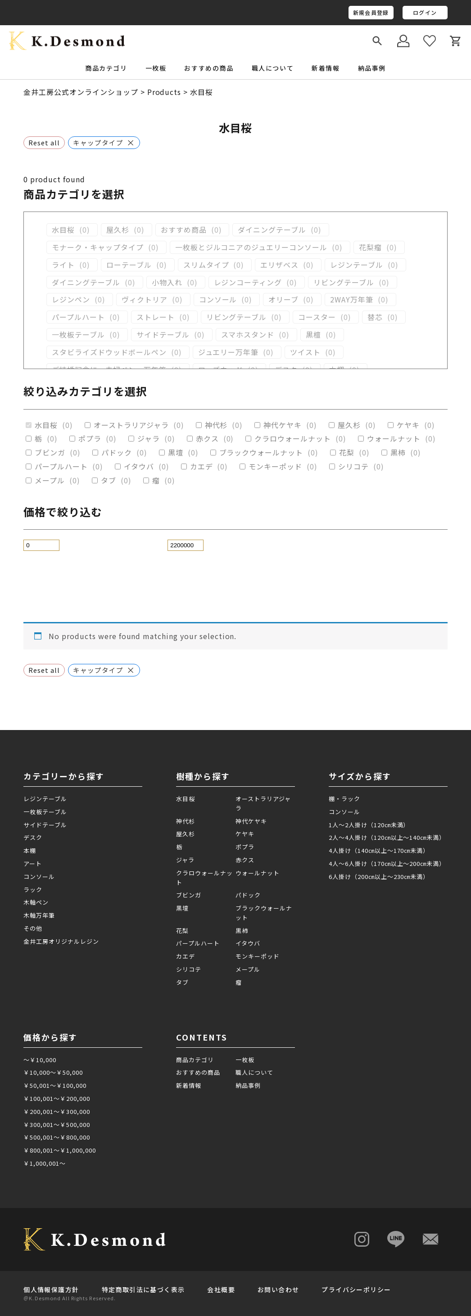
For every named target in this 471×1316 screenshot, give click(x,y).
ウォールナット (394, 438)
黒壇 (175, 452)
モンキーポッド (275, 466)
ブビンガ (50, 452)
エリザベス (279, 265)
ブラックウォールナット (261, 452)
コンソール (218, 299)
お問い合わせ (278, 1289)
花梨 (346, 452)
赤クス (207, 438)
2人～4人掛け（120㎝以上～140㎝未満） (387, 837)
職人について (273, 67)
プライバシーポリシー (356, 1289)
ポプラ (89, 438)
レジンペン (71, 299)
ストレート (155, 317)
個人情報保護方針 (51, 1289)
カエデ (201, 466)
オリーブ (283, 299)
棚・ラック (344, 798)
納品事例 (372, 67)
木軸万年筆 (39, 915)
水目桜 (63, 229)
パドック (116, 452)
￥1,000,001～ (44, 1163)
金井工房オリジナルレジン (61, 941)
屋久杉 (117, 229)
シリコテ (353, 466)
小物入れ (167, 282)
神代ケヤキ (282, 425)
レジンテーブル (356, 265)
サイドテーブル (163, 334)
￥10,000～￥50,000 (52, 1072)
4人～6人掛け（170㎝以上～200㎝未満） (387, 863)
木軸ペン (36, 902)
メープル (50, 480)
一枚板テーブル (78, 334)
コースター (317, 317)
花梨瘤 (370, 247)
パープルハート (78, 317)
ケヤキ (408, 425)
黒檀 (313, 334)
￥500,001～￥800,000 (56, 1137)
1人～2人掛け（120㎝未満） (369, 824)
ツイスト (305, 352)
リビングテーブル (343, 282)
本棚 (29, 850)
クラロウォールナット (292, 438)
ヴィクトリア (145, 299)
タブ (108, 480)
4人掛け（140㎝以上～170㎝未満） (379, 850)
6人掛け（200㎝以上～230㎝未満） (379, 876)
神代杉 (216, 425)
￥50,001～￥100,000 (54, 1085)
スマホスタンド (248, 334)
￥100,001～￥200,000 (56, 1098)
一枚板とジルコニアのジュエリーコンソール (251, 247)
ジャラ (148, 438)
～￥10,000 (39, 1059)
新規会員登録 (371, 12)
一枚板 (245, 1059)
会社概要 (221, 1289)
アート (32, 863)
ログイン (425, 12)
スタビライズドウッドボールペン (109, 352)
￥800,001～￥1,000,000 (59, 1150)
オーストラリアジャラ (131, 425)
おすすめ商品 (184, 229)
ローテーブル (129, 265)
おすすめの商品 (208, 67)
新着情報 (326, 67)
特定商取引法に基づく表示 (143, 1289)
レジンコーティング (248, 282)
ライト (63, 265)
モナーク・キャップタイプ (98, 247)
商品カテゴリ (195, 1059)
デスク (32, 837)
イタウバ (139, 466)
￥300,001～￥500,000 (56, 1124)
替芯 (375, 317)
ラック (32, 889)
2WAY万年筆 (351, 299)
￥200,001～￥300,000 (56, 1111)
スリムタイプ (206, 265)
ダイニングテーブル (272, 229)
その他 (32, 928)
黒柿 (398, 452)
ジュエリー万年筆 (228, 352)
